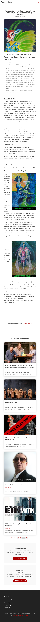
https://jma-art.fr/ (27, 323)
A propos (6, 597)
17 (20, 538)
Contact (6, 603)
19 (26, 538)
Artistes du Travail (20, 16)
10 (18, 538)
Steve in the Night (24, 615)
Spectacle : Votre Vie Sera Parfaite (15, 485)
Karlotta (15, 615)
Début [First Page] (13, 538)
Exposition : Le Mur (11, 402)
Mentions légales (9, 599)
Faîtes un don (21, 580)
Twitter (6, 607)
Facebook (7, 605)
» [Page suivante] (28, 538)
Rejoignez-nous (21, 558)
